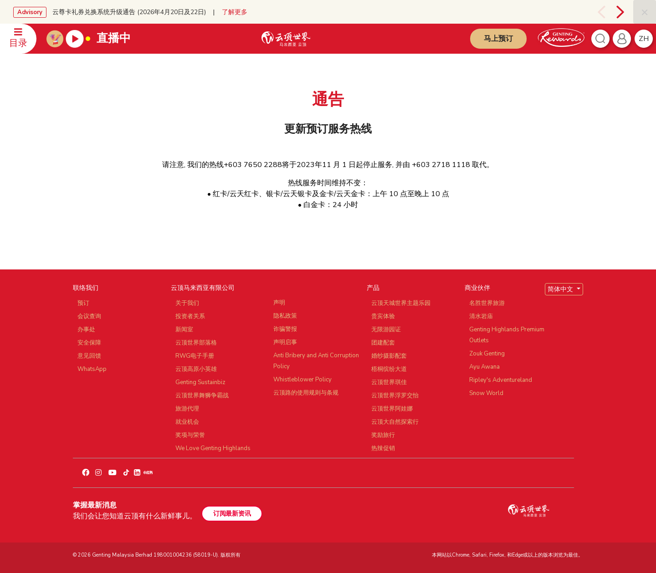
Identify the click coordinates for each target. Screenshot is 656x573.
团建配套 (383, 343)
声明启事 (285, 342)
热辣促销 (383, 448)
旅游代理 (187, 409)
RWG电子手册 (194, 356)
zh (644, 39)
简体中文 (561, 289)
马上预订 (498, 39)
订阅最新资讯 (232, 513)
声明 (279, 303)
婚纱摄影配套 (389, 356)
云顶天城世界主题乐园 (400, 303)
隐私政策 (285, 316)
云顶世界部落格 (196, 343)
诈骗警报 (285, 329)
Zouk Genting (487, 354)
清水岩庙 (481, 316)
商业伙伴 (477, 288)
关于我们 (187, 303)
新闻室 (184, 329)
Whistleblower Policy (302, 379)
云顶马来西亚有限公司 (203, 288)
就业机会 (187, 422)
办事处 (86, 329)
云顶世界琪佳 (389, 382)
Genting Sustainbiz (200, 382)
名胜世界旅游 (487, 303)
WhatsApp (92, 369)
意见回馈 (89, 356)
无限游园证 (386, 329)
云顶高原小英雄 (196, 369)
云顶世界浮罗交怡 (395, 395)
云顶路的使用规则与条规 (305, 393)
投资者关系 (190, 316)
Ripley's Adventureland (500, 380)
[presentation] (600, 11)
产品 (373, 288)
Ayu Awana (484, 367)
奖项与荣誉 (190, 435)
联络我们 (85, 288)
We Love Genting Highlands (213, 448)
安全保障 (89, 343)
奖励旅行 (383, 435)
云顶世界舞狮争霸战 (202, 395)
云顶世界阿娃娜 (392, 409)
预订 (83, 303)
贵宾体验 (383, 316)
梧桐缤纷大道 (389, 369)
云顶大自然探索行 (395, 422)
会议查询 (89, 316)
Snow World (486, 393)
